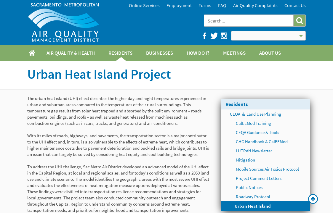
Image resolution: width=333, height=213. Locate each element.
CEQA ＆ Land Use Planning (255, 114)
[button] (299, 20)
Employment (179, 5)
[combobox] (249, 20)
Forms (204, 5)
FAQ (222, 5)
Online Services (144, 5)
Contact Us (295, 5)
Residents (236, 104)
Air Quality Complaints (255, 5)
